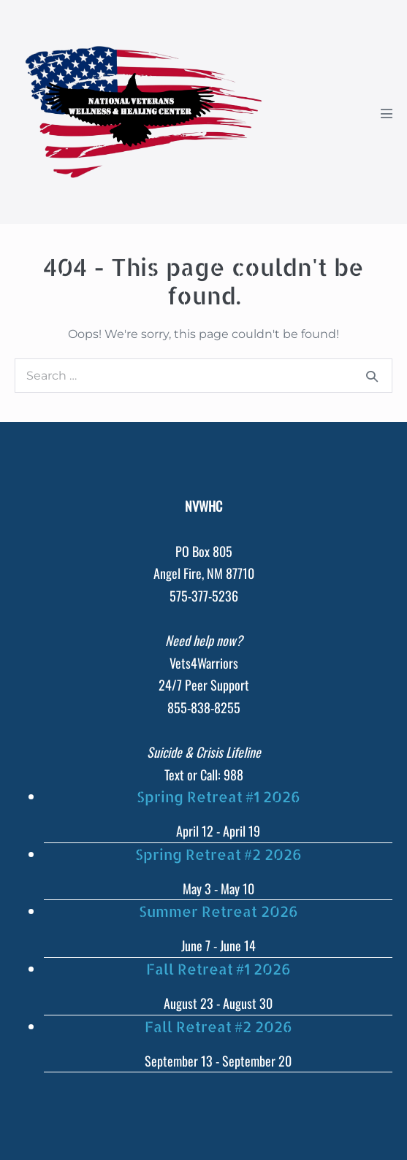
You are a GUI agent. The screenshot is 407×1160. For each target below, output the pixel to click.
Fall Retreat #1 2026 (218, 968)
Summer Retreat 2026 (218, 911)
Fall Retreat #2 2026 (218, 1026)
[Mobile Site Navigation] (386, 113)
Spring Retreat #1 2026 (218, 796)
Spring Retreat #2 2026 (218, 854)
